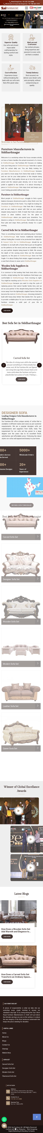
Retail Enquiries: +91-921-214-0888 (21, 2)
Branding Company (28, 1131)
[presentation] (3, 365)
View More (7, 311)
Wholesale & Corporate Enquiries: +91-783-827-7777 (21, 4)
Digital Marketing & (14, 1131)
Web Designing (32, 1129)
